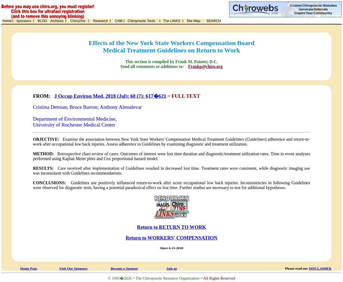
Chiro (77, 21)
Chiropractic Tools (141, 21)
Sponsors (23, 21)
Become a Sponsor (124, 268)
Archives (57, 21)
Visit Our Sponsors (73, 268)
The (171, 21)
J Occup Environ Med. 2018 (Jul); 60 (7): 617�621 (110, 96)
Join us (171, 268)
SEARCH (213, 21)
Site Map (193, 21)
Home (7, 21)
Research (100, 21)
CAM (118, 21)
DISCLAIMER (320, 268)
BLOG (42, 21)
